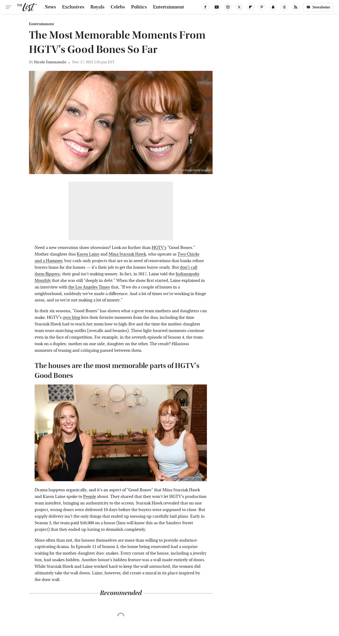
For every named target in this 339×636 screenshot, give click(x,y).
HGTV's (159, 247)
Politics (139, 7)
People (89, 496)
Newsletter (318, 7)
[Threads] (284, 7)
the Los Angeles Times (89, 287)
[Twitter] (239, 7)
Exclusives (73, 7)
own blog (71, 317)
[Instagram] (228, 7)
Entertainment (168, 7)
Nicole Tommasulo (50, 62)
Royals (97, 7)
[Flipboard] (250, 7)
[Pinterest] (262, 7)
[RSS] (295, 7)
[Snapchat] (273, 7)
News (50, 7)
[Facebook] (205, 7)
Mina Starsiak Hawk (127, 254)
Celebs (118, 7)
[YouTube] (216, 7)
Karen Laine (88, 254)
